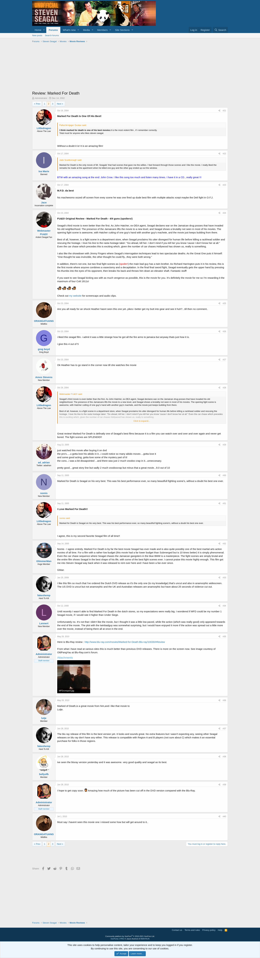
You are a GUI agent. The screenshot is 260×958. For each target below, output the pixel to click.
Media (86, 30)
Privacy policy (208, 930)
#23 (224, 185)
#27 (224, 359)
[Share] (219, 111)
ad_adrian (44, 462)
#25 (224, 303)
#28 (224, 388)
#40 (224, 816)
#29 (224, 445)
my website (75, 295)
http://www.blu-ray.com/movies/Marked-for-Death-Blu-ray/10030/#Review (125, 641)
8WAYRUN (144, 939)
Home (38, 30)
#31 (224, 503)
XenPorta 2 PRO (117, 939)
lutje (43, 718)
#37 (224, 728)
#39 (224, 784)
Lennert (43, 623)
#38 (224, 756)
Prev (38, 104)
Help (220, 930)
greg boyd (44, 349)
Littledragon (44, 128)
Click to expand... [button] (141, 421)
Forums (53, 30)
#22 (224, 153)
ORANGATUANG (44, 320)
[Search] (220, 30)
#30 (224, 475)
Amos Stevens (43, 377)
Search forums (52, 35)
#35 (224, 636)
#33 (224, 577)
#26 (224, 331)
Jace (44, 202)
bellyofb (44, 774)
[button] (44, 30)
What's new (69, 30)
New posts (37, 35)
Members (102, 30)
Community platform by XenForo (130, 936)
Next (59, 104)
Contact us (177, 930)
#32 (224, 543)
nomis (43, 493)
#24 (224, 213)
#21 (224, 110)
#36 (224, 700)
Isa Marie (43, 171)
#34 (224, 606)
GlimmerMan (43, 561)
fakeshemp (43, 595)
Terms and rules (192, 930)
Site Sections (122, 30)
